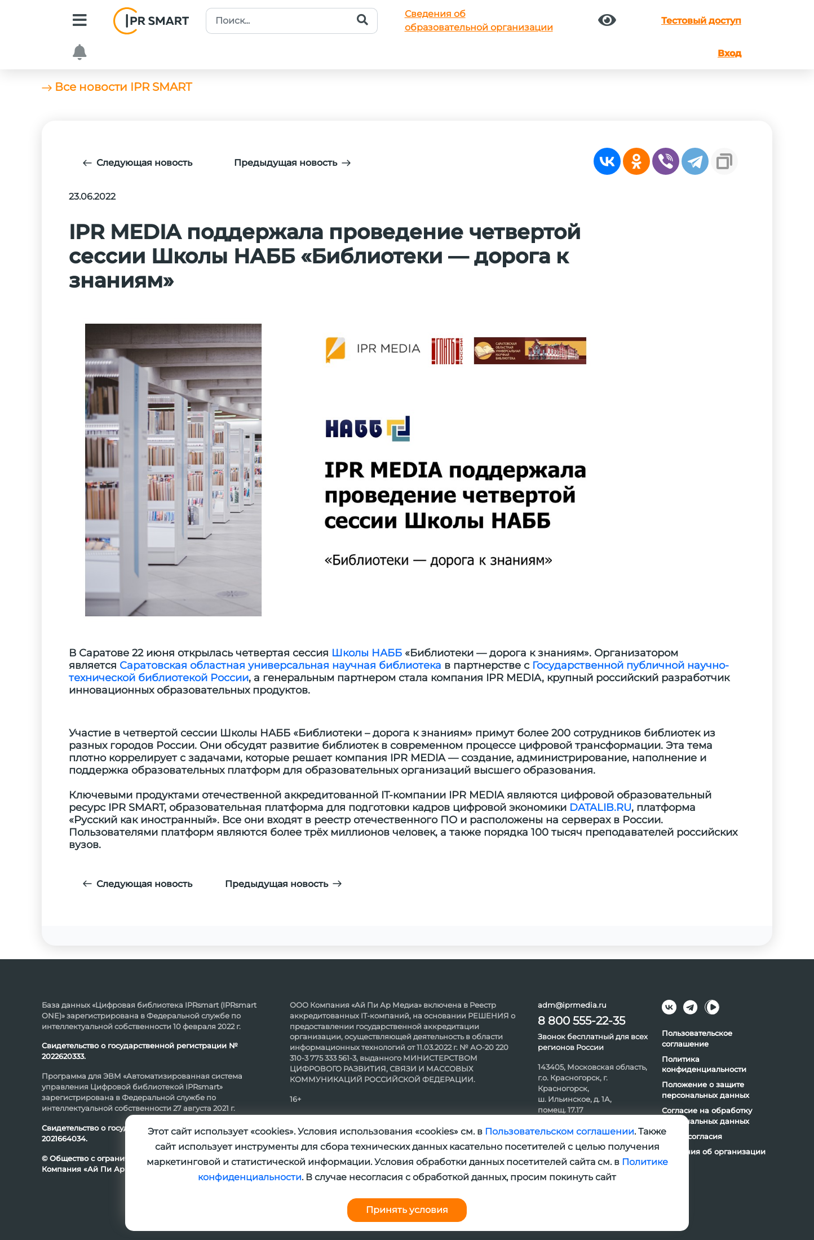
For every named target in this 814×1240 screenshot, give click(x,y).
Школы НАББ (366, 653)
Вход (729, 53)
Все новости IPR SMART (117, 87)
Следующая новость (137, 162)
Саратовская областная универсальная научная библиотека (280, 665)
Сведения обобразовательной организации (479, 20)
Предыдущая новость (292, 162)
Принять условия (407, 1209)
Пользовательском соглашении (559, 1131)
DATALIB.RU (600, 807)
